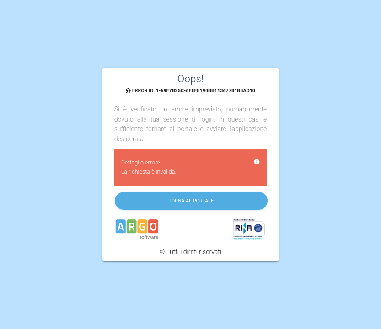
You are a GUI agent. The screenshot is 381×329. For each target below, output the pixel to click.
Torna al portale (191, 201)
